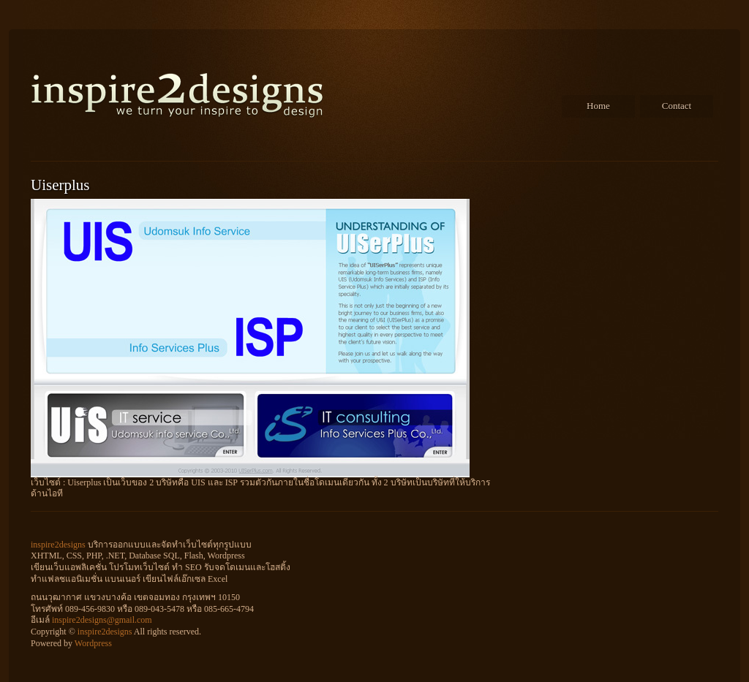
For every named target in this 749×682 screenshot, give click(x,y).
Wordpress (93, 643)
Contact (676, 105)
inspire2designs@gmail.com (102, 620)
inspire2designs (177, 96)
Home (598, 105)
